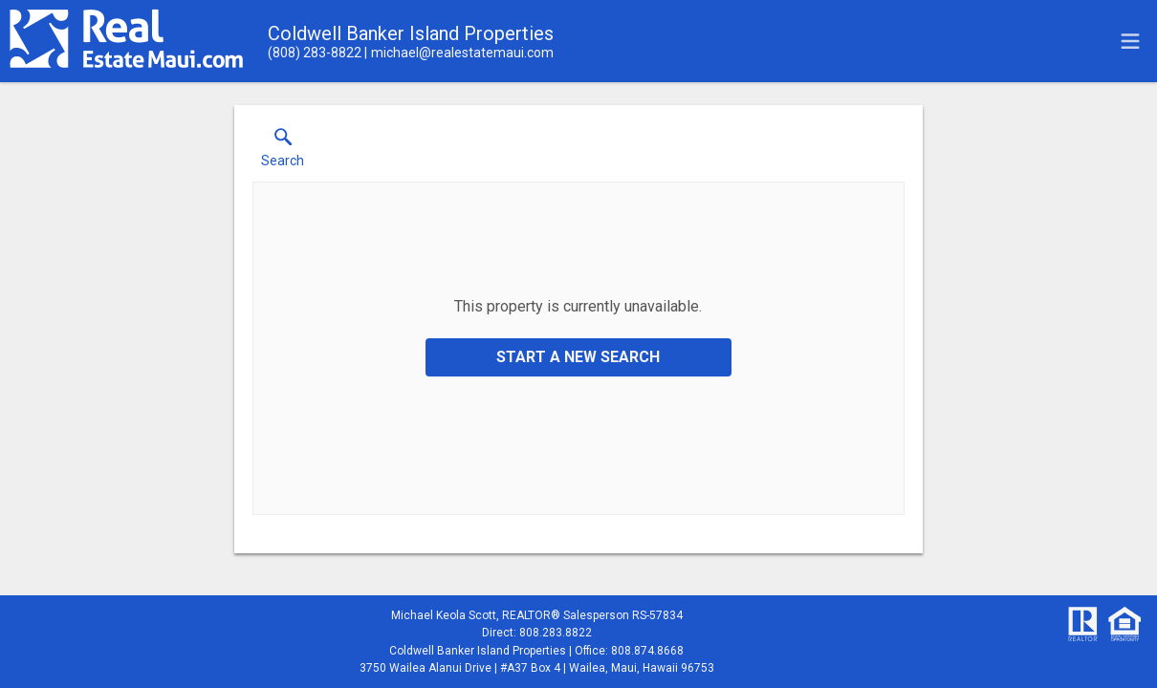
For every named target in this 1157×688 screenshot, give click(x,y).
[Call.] (314, 52)
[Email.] (459, 52)
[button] (282, 152)
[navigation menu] (1130, 41)
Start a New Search (578, 357)
